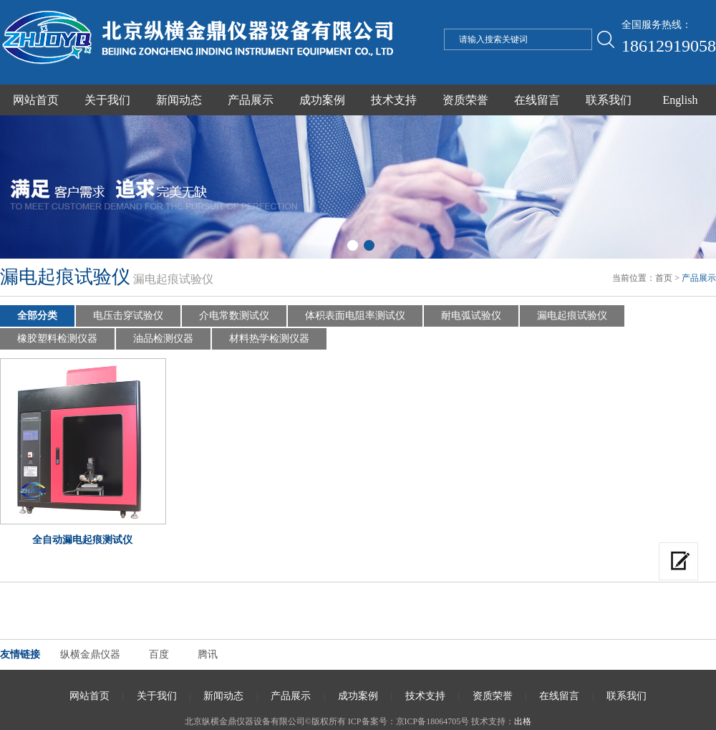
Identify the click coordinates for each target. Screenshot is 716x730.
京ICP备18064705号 (433, 721)
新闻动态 (179, 100)
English (680, 100)
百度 (159, 654)
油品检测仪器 (163, 338)
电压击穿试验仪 (128, 315)
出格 (522, 721)
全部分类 (37, 315)
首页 (663, 278)
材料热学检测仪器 (269, 338)
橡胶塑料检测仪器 (57, 338)
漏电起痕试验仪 (572, 315)
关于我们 (107, 100)
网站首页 (36, 100)
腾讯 (208, 654)
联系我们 (609, 100)
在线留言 (537, 100)
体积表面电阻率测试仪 (355, 315)
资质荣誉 (465, 100)
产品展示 (251, 100)
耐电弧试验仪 (471, 315)
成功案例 (322, 100)
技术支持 (394, 100)
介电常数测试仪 (234, 315)
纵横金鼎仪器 (90, 654)
